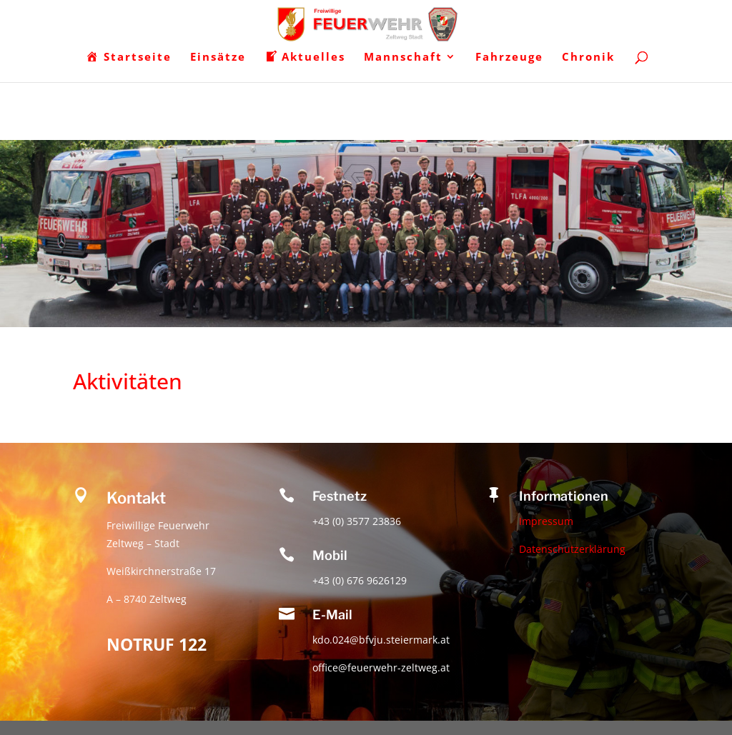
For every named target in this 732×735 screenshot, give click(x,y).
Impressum (546, 521)
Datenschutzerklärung (572, 549)
